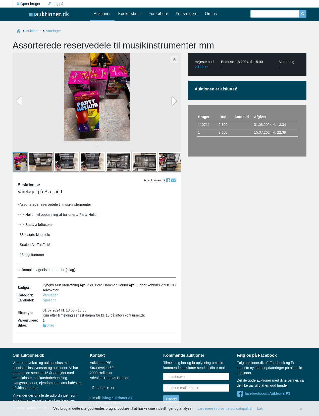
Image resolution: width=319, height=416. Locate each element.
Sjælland (49, 300)
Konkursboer (129, 14)
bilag (48, 325)
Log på (55, 4)
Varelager (53, 31)
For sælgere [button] (186, 14)
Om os (211, 14)
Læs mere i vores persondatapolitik (224, 408)
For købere (158, 14)
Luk (260, 408)
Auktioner (102, 14)
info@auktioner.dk (117, 398)
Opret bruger (28, 4)
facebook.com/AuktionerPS (264, 393)
